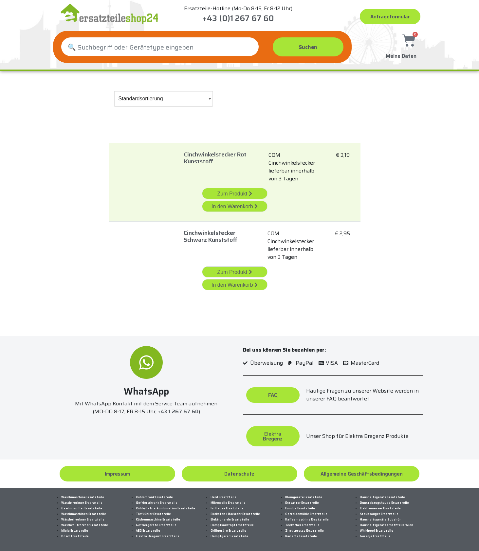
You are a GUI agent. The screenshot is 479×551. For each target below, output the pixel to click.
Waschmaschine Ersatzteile (82, 497)
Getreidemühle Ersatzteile (306, 514)
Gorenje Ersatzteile (375, 536)
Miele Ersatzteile (74, 530)
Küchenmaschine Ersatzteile (158, 519)
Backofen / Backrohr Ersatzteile (235, 514)
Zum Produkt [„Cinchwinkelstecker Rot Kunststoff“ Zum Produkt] (234, 193)
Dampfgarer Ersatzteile (229, 536)
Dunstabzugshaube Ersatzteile (384, 502)
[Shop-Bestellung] (163, 99)
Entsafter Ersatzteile (302, 502)
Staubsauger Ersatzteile (379, 514)
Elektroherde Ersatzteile (230, 519)
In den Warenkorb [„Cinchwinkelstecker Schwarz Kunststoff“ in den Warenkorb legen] (235, 285)
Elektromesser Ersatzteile (380, 508)
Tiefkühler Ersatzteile (153, 514)
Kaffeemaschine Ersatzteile (307, 519)
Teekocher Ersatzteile (302, 525)
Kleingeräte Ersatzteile (303, 497)
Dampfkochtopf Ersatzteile (232, 525)
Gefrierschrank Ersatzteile (156, 502)
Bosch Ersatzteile (75, 536)
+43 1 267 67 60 (178, 411)
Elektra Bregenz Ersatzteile (157, 536)
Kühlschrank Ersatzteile (154, 497)
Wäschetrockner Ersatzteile (82, 519)
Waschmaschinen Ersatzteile (83, 514)
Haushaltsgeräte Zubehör (380, 519)
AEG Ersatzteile (148, 530)
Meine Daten (401, 55)
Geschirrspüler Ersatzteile (81, 508)
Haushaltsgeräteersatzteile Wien (386, 525)
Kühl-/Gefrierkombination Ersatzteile (165, 508)
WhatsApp (146, 391)
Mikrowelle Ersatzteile (228, 502)
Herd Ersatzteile (223, 497)
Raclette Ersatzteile (301, 536)
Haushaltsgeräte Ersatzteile (382, 497)
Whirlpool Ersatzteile (376, 530)
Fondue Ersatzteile (300, 508)
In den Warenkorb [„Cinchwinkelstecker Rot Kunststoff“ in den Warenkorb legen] (235, 206)
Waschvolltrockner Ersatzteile (84, 525)
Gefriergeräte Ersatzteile (156, 525)
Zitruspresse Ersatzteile (304, 530)
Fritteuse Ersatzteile (227, 508)
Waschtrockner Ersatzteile (81, 502)
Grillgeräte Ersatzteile (228, 530)
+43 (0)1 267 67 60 (238, 18)
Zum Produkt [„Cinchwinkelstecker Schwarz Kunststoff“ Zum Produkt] (234, 272)
